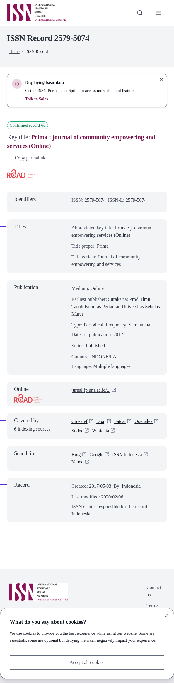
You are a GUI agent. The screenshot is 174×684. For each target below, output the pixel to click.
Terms (152, 607)
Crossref (79, 422)
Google (97, 455)
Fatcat (121, 422)
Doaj (101, 422)
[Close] (166, 615)
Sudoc (105, 431)
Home (14, 51)
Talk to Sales (36, 98)
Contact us (153, 592)
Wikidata (128, 431)
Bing (76, 455)
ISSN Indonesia (128, 455)
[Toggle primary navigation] (158, 12)
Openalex (80, 431)
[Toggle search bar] (139, 12)
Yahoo (77, 463)
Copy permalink (27, 158)
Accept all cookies (87, 662)
